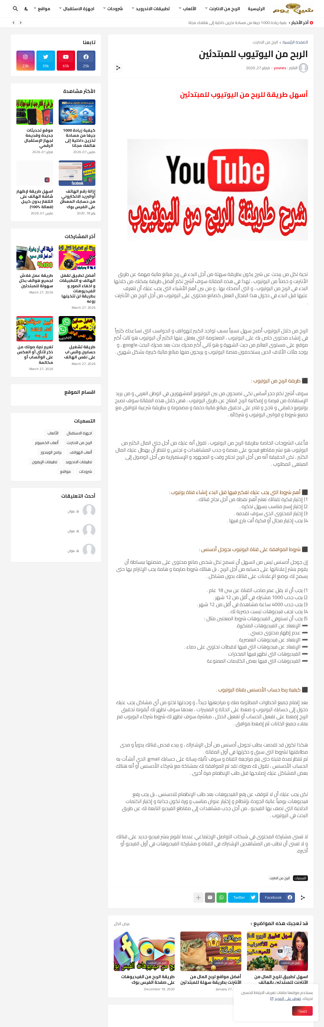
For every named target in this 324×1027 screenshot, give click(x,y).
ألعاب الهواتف (81, 452)
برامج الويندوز (51, 452)
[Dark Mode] (26, 9)
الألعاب (189, 9)
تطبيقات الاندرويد (153, 9)
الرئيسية (256, 9)
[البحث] (15, 9)
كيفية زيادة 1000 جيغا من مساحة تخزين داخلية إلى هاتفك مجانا (236, 22)
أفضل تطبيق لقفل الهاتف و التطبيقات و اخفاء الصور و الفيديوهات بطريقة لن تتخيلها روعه (77, 288)
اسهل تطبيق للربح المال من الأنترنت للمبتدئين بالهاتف (281, 979)
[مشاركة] (118, 67)
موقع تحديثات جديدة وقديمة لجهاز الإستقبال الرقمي (38, 138)
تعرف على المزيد (288, 998)
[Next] (13, 22)
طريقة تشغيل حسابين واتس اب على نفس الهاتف (79, 352)
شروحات (115, 9)
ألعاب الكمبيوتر (46, 442)
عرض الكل (122, 924)
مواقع (44, 9)
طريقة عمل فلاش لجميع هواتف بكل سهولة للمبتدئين (36, 280)
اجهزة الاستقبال (78, 9)
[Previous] (20, 22)
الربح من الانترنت (224, 9)
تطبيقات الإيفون (44, 461)
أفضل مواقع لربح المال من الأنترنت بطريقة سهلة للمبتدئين (210, 979)
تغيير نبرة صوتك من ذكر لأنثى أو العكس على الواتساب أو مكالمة (35, 354)
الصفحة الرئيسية (295, 42)
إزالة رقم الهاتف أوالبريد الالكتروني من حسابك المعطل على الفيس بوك (77, 199)
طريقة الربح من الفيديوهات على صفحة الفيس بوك (148, 979)
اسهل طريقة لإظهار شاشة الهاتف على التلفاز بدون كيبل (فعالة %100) (34, 199)
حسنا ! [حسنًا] (302, 1011)
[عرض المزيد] (198, 898)
